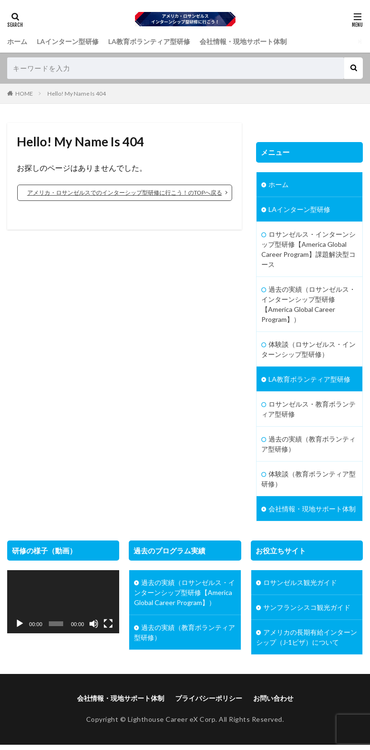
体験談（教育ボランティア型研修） (308, 479)
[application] (63, 601)
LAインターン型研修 (68, 41)
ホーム (17, 41)
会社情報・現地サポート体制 (243, 41)
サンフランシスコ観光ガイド (306, 607)
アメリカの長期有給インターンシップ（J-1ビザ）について (306, 637)
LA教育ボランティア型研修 (149, 41)
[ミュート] (94, 624)
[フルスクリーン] (108, 624)
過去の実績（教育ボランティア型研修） (308, 444)
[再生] (19, 624)
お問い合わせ (273, 698)
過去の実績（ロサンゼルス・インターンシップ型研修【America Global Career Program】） (308, 304)
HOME (24, 93)
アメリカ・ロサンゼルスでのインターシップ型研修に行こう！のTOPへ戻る (124, 192)
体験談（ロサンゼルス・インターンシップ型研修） (308, 349)
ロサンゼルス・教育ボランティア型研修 (308, 409)
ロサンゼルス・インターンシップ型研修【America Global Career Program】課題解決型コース (308, 249)
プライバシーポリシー (208, 698)
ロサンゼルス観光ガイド (300, 582)
